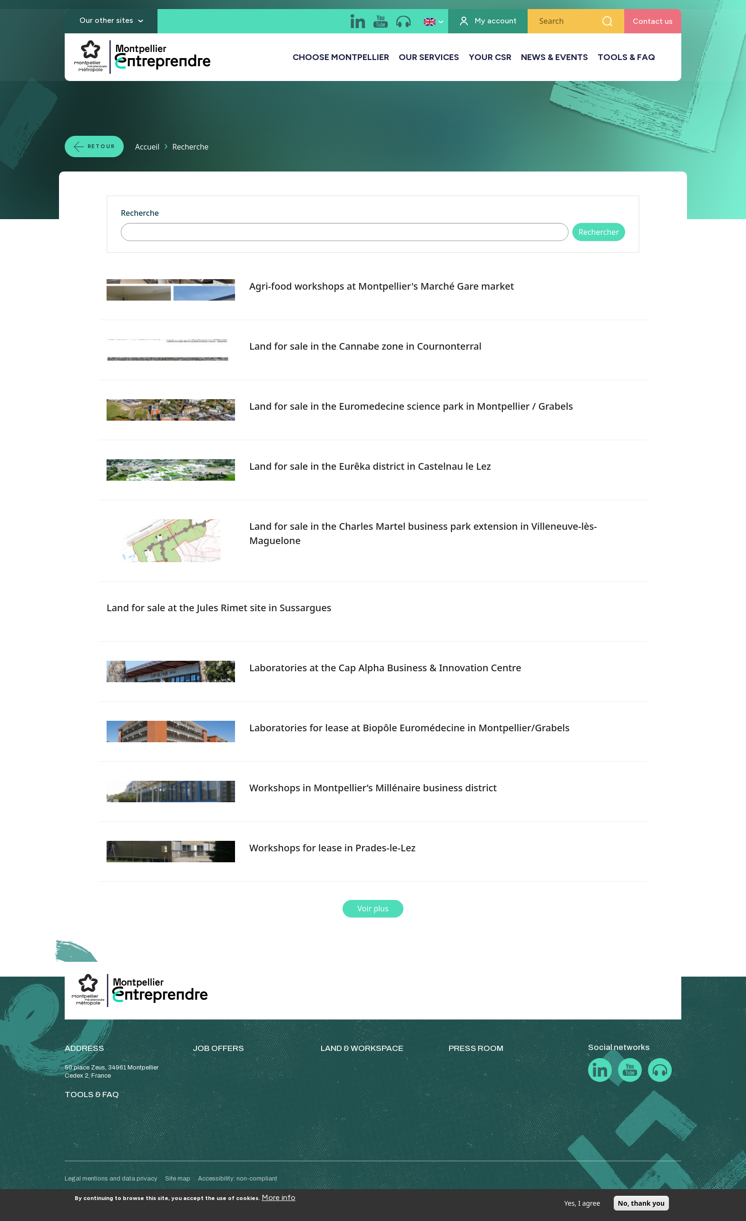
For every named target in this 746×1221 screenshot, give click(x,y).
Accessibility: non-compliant (237, 1178)
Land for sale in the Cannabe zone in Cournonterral (365, 346)
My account (496, 21)
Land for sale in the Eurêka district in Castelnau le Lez (370, 466)
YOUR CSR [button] (490, 57)
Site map (177, 1178)
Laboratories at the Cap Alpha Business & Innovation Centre (385, 667)
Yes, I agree (582, 1203)
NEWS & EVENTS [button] (554, 57)
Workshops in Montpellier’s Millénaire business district (373, 787)
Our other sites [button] (106, 20)
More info (278, 1197)
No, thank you (641, 1203)
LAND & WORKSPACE (362, 1048)
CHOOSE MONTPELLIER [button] (341, 57)
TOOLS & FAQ (626, 57)
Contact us (653, 21)
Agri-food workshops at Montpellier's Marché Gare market (381, 286)
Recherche (140, 213)
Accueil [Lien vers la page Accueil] (150, 146)
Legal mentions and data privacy (111, 1178)
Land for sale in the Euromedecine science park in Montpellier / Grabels (411, 406)
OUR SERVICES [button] (429, 57)
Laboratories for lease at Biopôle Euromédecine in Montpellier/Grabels (409, 727)
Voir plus (372, 908)
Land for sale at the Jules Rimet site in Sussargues (219, 607)
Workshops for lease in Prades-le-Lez (332, 847)
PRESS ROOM (476, 1048)
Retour (103, 146)
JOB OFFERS (218, 1048)
